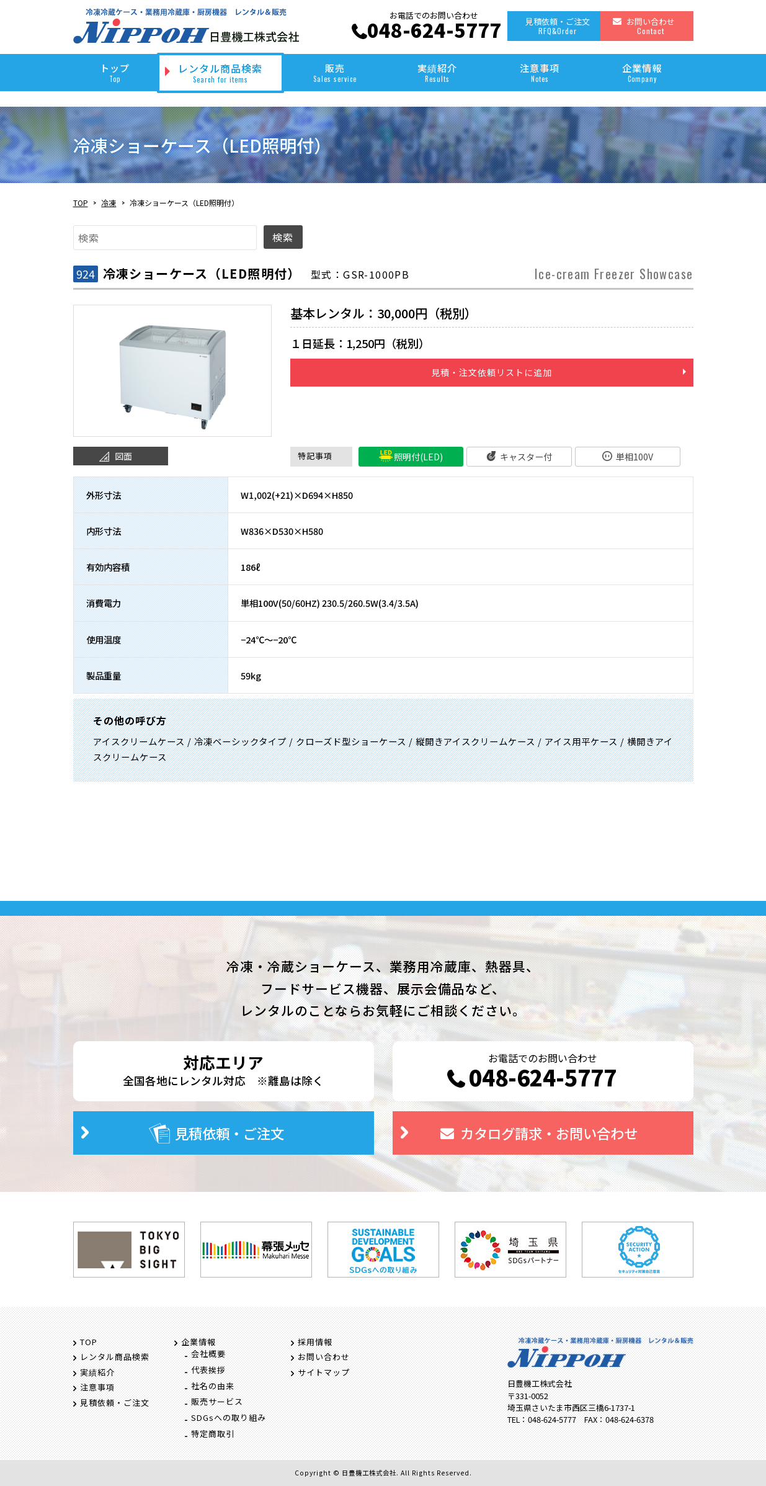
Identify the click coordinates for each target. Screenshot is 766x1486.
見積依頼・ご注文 (557, 26)
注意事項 (540, 72)
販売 (335, 72)
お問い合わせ (650, 26)
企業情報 (642, 72)
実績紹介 (437, 72)
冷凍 (108, 202)
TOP (80, 202)
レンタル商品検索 (220, 72)
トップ (115, 72)
